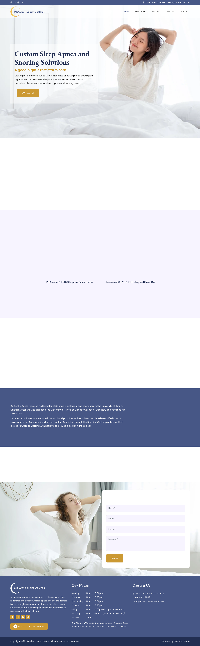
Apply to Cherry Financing (29, 626)
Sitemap (75, 641)
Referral (170, 11)
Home (127, 11)
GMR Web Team (182, 641)
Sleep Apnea (141, 11)
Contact (185, 11)
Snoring (156, 11)
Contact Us (28, 93)
